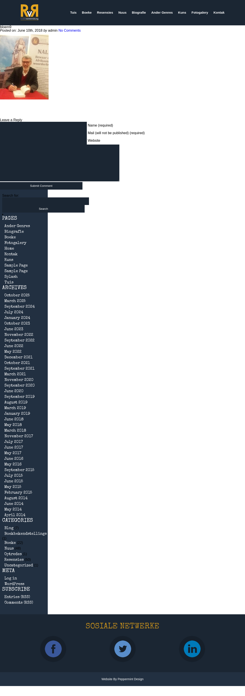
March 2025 (15, 308)
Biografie (139, 12)
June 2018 (14, 426)
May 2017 (12, 460)
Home (9, 255)
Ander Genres (162, 12)
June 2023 (13, 336)
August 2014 (16, 505)
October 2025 (17, 302)
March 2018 (15, 437)
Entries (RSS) (17, 604)
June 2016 (13, 465)
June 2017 (13, 454)
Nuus (122, 12)
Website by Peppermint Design (123, 685)
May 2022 (12, 358)
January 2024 (17, 325)
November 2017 (18, 443)
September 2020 (19, 392)
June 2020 (13, 398)
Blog (8, 535)
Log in (10, 585)
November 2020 (18, 387)
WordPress (14, 591)
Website (94, 140)
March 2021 (15, 381)
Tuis (73, 12)
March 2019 (15, 415)
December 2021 (18, 364)
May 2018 (13, 432)
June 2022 (13, 353)
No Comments (70, 30)
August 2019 (16, 409)
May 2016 (12, 471)
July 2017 (13, 448)
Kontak (219, 12)
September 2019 (19, 403)
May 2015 (12, 494)
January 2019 (17, 420)
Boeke (87, 12)
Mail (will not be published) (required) (116, 133)
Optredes (13, 561)
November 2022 (18, 341)
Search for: (10, 202)
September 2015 (19, 477)
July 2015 (13, 482)
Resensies (105, 12)
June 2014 (13, 510)
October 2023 (17, 330)
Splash (11, 283)
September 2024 (19, 313)
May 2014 (13, 516)
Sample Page (16, 272)
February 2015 (18, 499)
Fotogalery (200, 12)
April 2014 (14, 522)
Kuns (182, 12)
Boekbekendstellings (25, 540)
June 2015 (13, 488)
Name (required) (100, 125)
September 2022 (19, 347)
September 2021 (19, 375)
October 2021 (17, 370)
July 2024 (13, 319)
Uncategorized (18, 572)
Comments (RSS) (18, 609)
